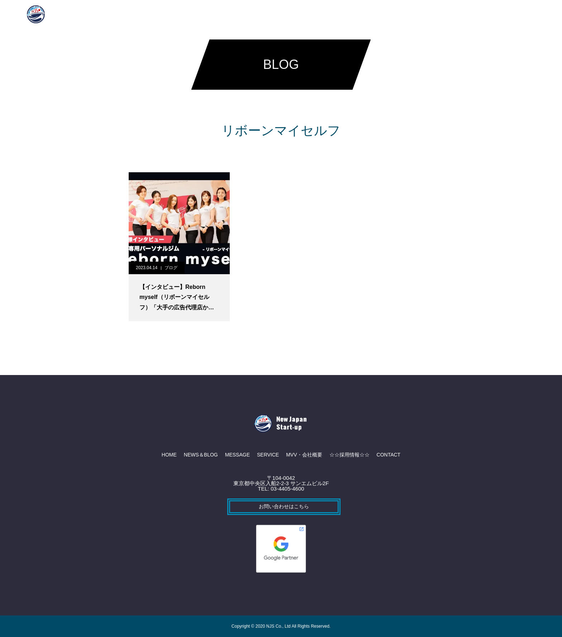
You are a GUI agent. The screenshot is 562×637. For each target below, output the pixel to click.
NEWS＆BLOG (187, 14)
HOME (147, 14)
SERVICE (268, 14)
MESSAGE (230, 14)
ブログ (171, 267)
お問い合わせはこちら (284, 506)
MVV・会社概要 (311, 14)
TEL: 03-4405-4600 (281, 488)
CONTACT (410, 14)
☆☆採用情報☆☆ (364, 14)
